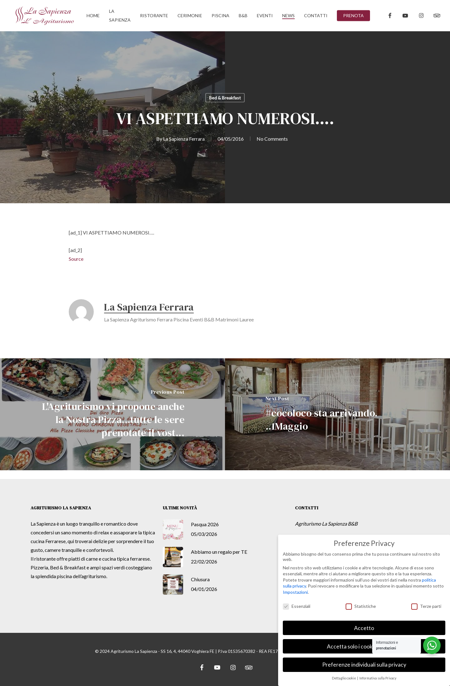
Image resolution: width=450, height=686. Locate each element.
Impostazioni (295, 592)
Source (76, 259)
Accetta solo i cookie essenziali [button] (364, 646)
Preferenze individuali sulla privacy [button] (364, 664)
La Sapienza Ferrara (184, 139)
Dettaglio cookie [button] (344, 678)
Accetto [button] (364, 628)
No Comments (272, 139)
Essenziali (296, 606)
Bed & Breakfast (225, 97)
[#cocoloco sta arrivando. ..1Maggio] (337, 414)
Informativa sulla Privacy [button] (377, 678)
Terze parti (426, 606)
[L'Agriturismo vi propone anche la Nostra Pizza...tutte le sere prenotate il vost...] (112, 414)
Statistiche (361, 606)
